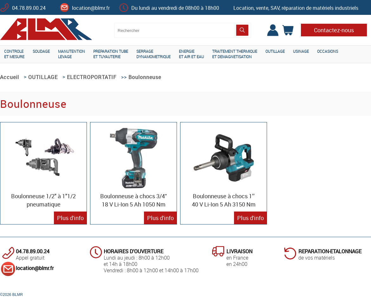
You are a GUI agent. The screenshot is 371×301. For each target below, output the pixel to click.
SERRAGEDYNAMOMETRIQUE (153, 54)
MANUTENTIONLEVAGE (71, 54)
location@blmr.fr (91, 7)
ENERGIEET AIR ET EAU (191, 54)
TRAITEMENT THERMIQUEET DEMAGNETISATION (234, 54)
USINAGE (301, 51)
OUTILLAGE (275, 51)
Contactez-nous (334, 30)
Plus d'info (70, 218)
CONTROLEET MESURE (14, 54)
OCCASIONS (327, 51)
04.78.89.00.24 (29, 7)
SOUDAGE (41, 51)
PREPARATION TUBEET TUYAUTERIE (110, 54)
